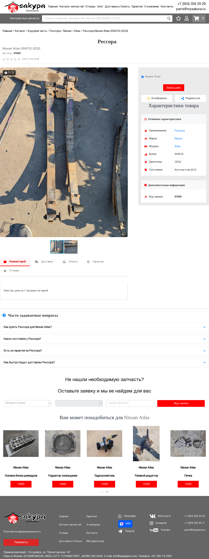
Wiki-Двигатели (95, 541)
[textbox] (27, 403)
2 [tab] (107, 491)
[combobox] (107, 18)
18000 (62, 484)
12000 (188, 484)
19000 (21, 484)
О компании (151, 7)
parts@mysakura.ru (191, 9)
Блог (100, 7)
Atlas (178, 146)
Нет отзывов (30, 59)
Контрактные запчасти (24, 18)
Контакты (167, 7)
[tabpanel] (21, 457)
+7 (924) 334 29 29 (191, 4)
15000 (104, 484)
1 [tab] (102, 491)
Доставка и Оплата (117, 7)
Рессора (180, 131)
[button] (124, 70)
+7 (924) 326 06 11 (194, 523)
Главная (53, 7)
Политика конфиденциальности (22, 532)
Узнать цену (173, 87)
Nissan (178, 139)
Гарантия (137, 7)
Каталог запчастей (71, 7)
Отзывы (90, 7)
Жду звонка (181, 403)
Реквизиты (21, 542)
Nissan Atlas (137, 417)
